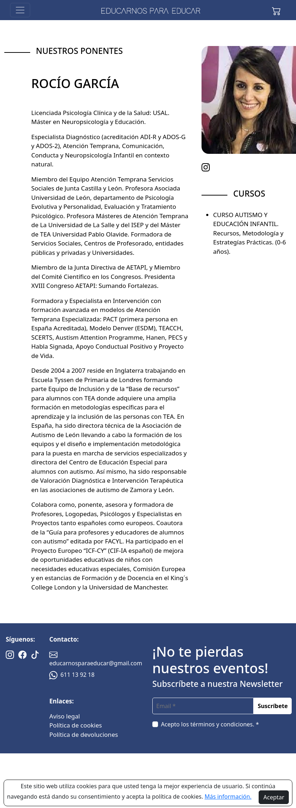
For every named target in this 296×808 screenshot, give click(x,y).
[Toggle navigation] (20, 10)
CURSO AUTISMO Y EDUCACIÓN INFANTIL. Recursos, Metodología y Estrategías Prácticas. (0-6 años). (249, 233)
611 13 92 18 (71, 675)
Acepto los (210, 724)
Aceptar (273, 797)
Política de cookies (75, 725)
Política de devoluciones (83, 734)
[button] (276, 10)
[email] (203, 706)
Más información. (227, 796)
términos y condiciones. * (224, 724)
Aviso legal (64, 716)
